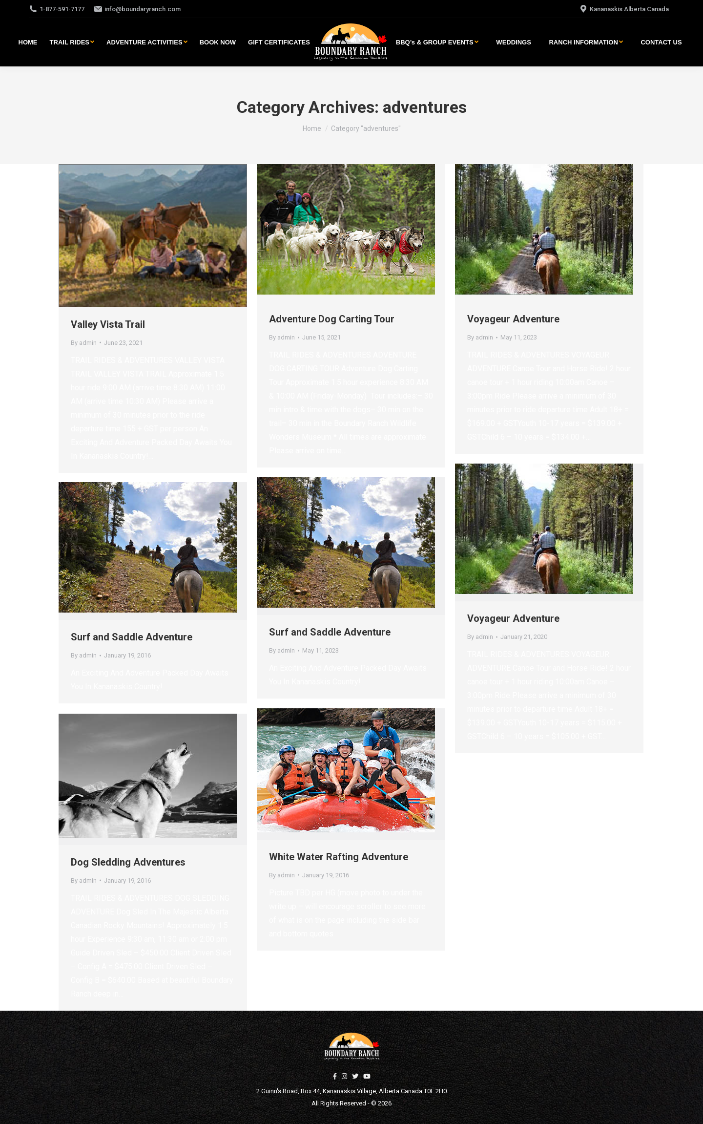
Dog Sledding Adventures (128, 862)
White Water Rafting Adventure (338, 857)
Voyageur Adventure (513, 319)
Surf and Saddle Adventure (330, 632)
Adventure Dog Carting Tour (331, 319)
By (84, 342)
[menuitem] (28, 42)
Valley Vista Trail (108, 324)
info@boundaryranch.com (137, 9)
